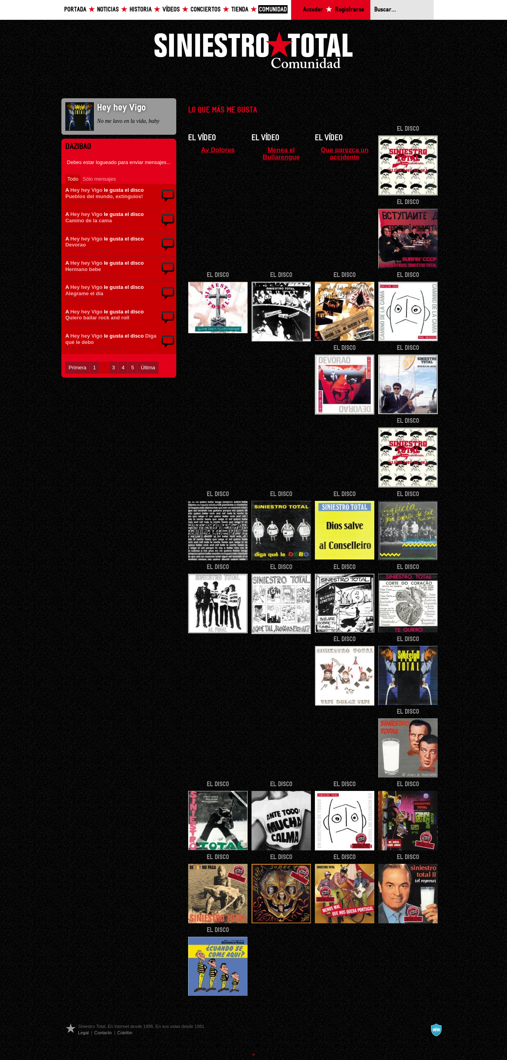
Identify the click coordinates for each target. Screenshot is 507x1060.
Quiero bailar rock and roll (97, 318)
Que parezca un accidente (345, 153)
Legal (83, 1032)
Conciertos (206, 10)
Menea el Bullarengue (281, 153)
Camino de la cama (88, 220)
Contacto (103, 1032)
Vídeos (171, 10)
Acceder (313, 10)
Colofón (124, 1032)
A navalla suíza (436, 1030)
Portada (75, 10)
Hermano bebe (83, 269)
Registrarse (349, 10)
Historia (141, 10)
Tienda (239, 10)
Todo (72, 179)
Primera (77, 368)
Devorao (75, 245)
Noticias (108, 10)
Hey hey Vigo (86, 190)
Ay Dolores (218, 149)
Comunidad (273, 10)
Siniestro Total (253, 52)
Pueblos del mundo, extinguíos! (104, 196)
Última (148, 368)
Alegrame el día (84, 293)
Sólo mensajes (99, 179)
